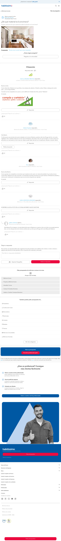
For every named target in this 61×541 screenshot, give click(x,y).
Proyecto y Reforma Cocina (10, 281)
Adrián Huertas (27, 128)
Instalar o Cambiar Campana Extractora (13, 292)
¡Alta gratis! (35, 1)
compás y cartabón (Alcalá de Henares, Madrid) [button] (27, 80)
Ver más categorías (30, 341)
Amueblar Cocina (8, 285)
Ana (27, 164)
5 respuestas (4, 50)
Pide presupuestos (30, 538)
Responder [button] (30, 110)
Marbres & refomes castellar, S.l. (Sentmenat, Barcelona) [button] (27, 129)
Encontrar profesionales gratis (30, 352)
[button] (30, 465)
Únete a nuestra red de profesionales (30, 395)
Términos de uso (6, 505)
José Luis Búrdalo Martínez (27, 78)
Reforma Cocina (7, 278)
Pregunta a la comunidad (30, 56)
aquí (2, 360)
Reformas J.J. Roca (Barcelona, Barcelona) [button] (27, 201)
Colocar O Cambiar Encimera (11, 288)
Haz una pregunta (54, 11)
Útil (3, 116)
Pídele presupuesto (7, 147)
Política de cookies (6, 511)
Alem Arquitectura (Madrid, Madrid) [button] (27, 166)
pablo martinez (13, 222)
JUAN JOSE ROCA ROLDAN (27, 200)
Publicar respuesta (45, 261)
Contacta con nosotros (5, 495)
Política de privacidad (7, 508)
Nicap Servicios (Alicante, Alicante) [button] (17, 224)
